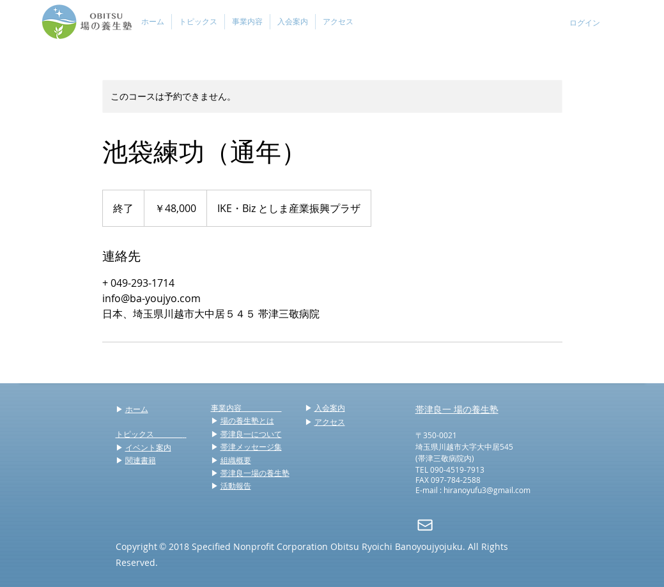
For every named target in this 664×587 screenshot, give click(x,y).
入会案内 (329, 407)
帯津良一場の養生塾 (255, 473)
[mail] (425, 525)
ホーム (136, 409)
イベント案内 (148, 447)
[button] (197, 21)
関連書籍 (140, 460)
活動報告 (235, 485)
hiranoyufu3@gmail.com (487, 490)
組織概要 (235, 460)
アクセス (329, 421)
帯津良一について (251, 434)
